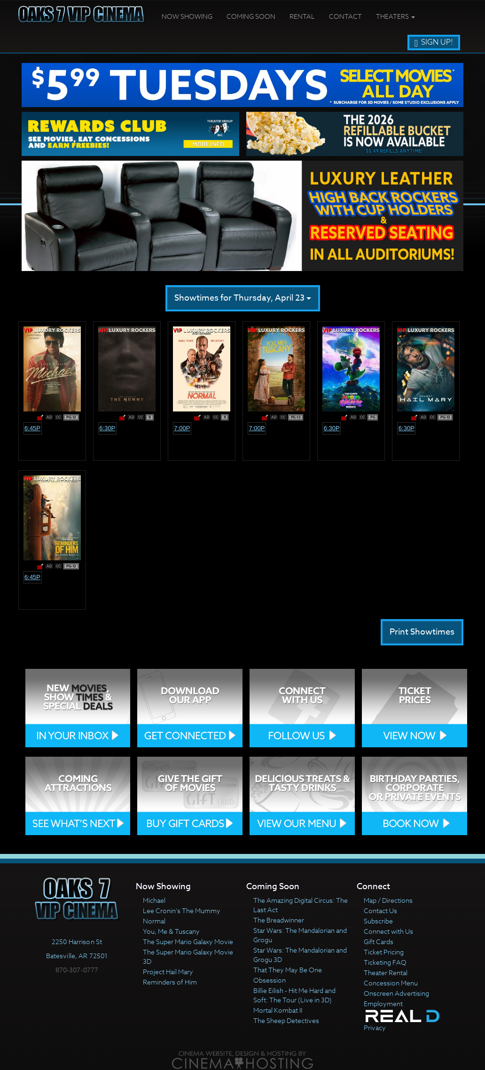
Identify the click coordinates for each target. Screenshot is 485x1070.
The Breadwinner (278, 919)
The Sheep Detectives (286, 1020)
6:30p (107, 428)
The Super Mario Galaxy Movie (188, 941)
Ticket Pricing (384, 951)
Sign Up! (434, 42)
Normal (154, 920)
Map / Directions (388, 900)
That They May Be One (287, 969)
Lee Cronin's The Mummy (181, 910)
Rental (302, 16)
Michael (154, 900)
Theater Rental (385, 972)
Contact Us (380, 910)
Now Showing (187, 16)
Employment (383, 1003)
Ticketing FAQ (385, 962)
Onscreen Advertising (396, 993)
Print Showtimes (422, 632)
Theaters (395, 16)
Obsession (269, 980)
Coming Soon (251, 16)
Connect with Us (388, 931)
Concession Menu (391, 982)
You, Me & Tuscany (171, 931)
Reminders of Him (170, 981)
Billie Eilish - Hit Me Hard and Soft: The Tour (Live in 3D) (294, 995)
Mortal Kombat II (277, 1010)
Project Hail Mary (168, 971)
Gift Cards (378, 941)
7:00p (182, 428)
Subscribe (378, 920)
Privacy (375, 1027)
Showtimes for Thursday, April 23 (242, 298)
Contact (345, 16)
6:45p (32, 428)
